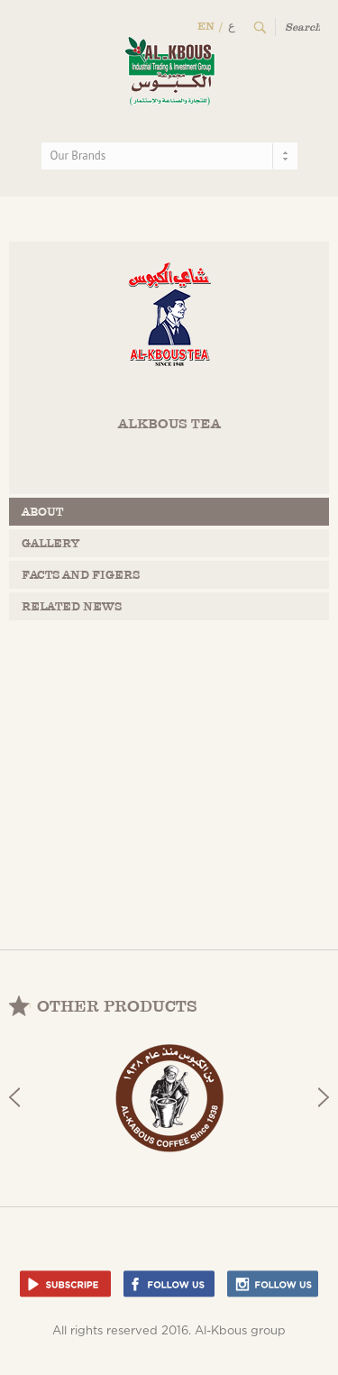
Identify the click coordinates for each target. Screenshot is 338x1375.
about (42, 511)
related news (72, 606)
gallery (50, 543)
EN (206, 26)
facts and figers (81, 575)
